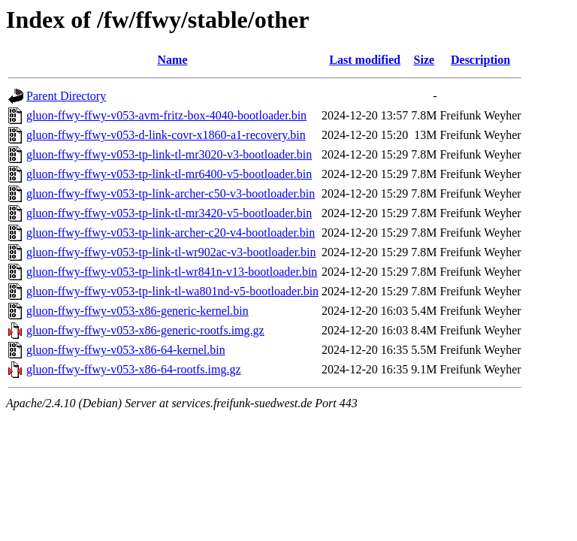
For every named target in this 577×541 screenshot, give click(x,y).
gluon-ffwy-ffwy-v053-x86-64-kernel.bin (125, 349)
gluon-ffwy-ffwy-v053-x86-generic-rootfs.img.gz (145, 330)
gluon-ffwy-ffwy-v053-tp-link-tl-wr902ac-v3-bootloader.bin (171, 252)
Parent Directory (66, 95)
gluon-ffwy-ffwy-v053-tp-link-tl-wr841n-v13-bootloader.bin (171, 271)
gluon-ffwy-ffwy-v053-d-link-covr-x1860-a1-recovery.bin (166, 134)
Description (480, 59)
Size (424, 59)
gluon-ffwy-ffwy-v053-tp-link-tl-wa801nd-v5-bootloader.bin (172, 291)
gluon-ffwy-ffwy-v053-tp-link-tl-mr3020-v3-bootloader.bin (169, 154)
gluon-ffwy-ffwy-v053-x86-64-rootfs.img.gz (133, 369)
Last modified (364, 59)
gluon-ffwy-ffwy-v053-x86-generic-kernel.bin (137, 310)
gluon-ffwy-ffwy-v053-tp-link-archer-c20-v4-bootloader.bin (170, 232)
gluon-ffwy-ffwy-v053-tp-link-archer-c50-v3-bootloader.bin (170, 193)
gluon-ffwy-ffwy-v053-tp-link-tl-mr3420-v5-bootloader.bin (169, 213)
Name (173, 59)
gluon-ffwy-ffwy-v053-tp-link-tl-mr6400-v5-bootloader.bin (169, 174)
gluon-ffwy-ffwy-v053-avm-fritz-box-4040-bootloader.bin (166, 115)
